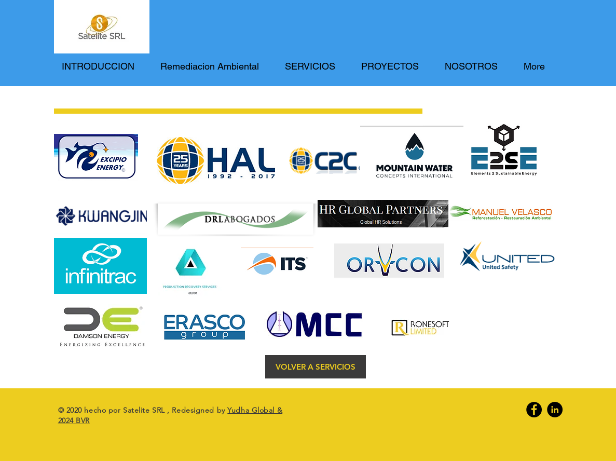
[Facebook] (534, 409)
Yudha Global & (254, 410)
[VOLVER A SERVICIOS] (315, 366)
